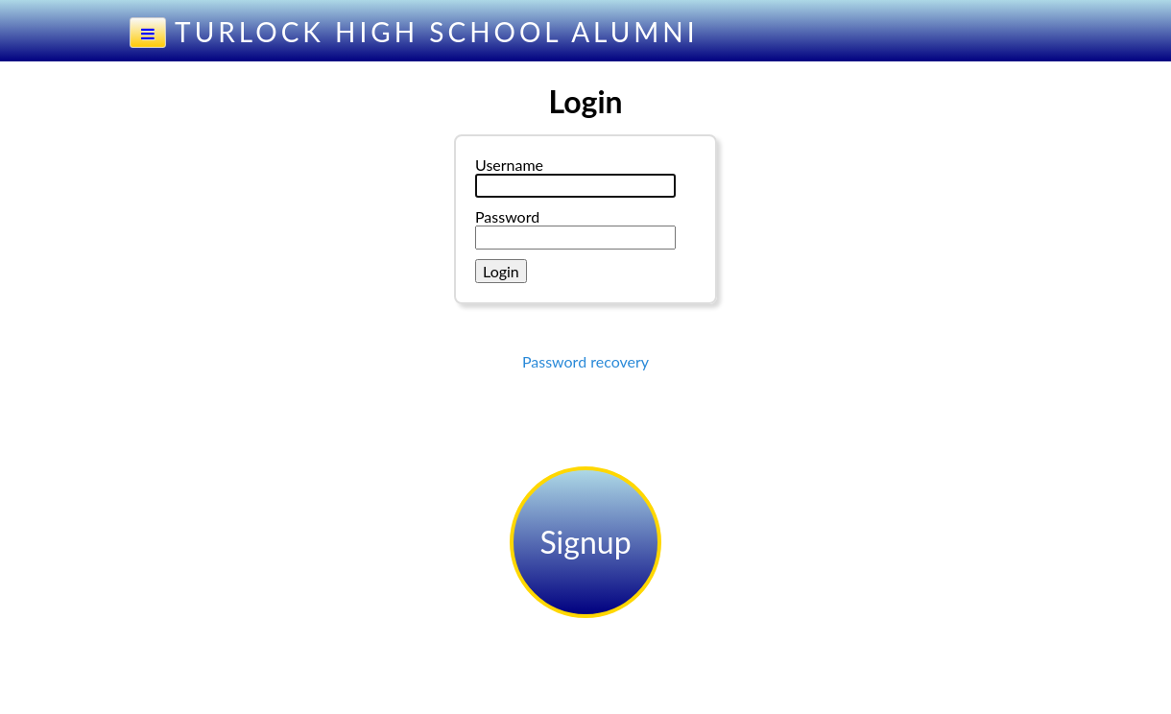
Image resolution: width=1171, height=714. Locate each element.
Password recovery (585, 361)
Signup (585, 541)
